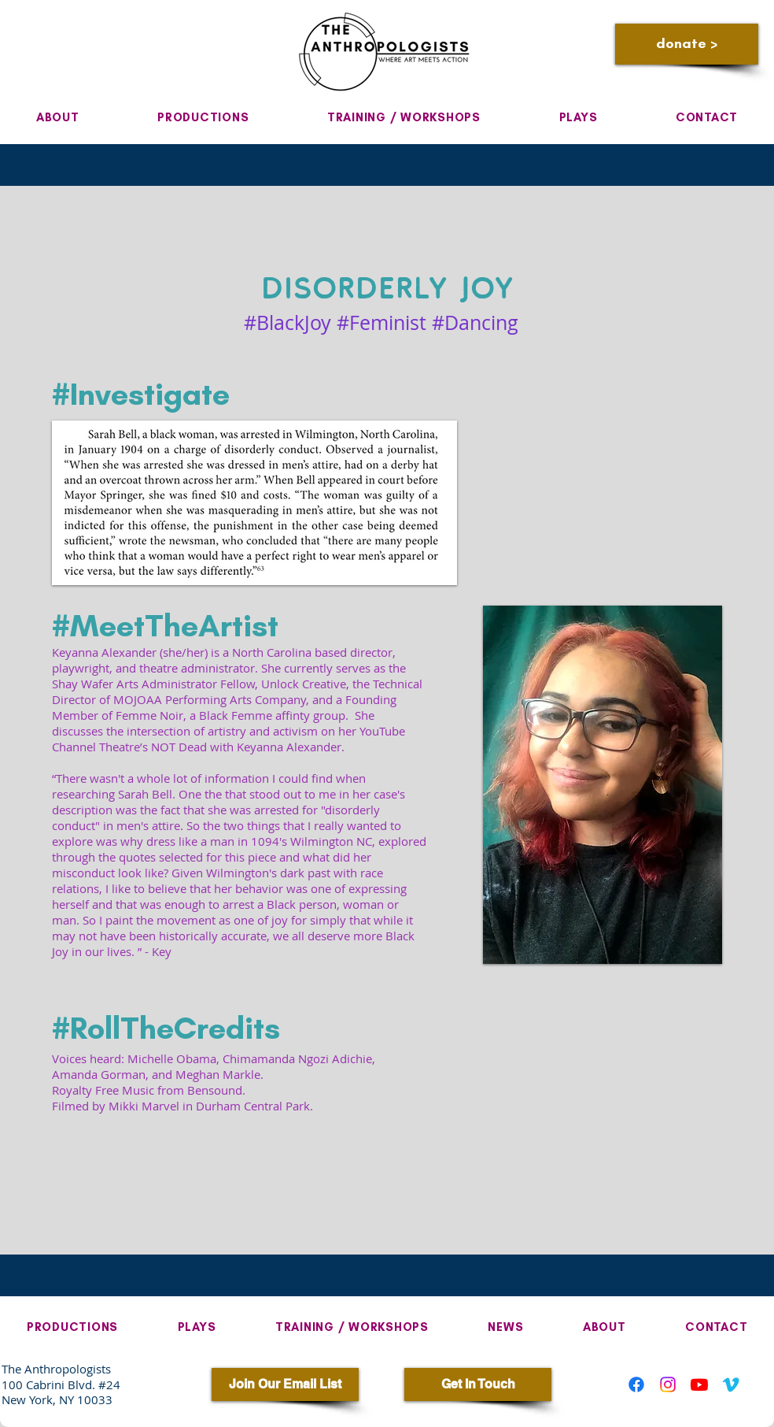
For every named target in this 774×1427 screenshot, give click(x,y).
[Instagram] (668, 1384)
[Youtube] (699, 1384)
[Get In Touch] (477, 1384)
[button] (57, 117)
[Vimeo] (731, 1384)
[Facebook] (636, 1384)
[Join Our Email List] (285, 1384)
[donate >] (686, 44)
